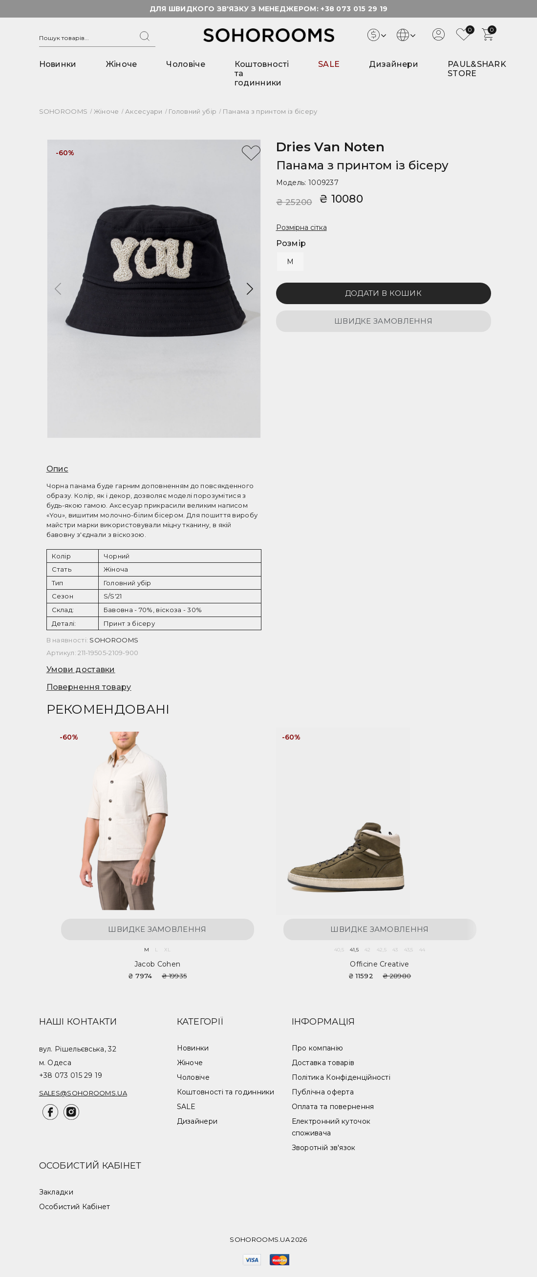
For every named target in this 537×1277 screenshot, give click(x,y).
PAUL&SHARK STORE (477, 69)
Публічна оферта (323, 1092)
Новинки (58, 64)
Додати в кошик (383, 293)
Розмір (291, 243)
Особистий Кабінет (74, 1206)
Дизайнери (393, 64)
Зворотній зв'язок (324, 1147)
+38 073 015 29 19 (354, 8)
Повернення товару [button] (88, 687)
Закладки (56, 1192)
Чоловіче (185, 64)
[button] (250, 289)
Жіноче (121, 64)
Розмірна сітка (301, 227)
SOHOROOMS (113, 640)
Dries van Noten (330, 147)
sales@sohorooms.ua (83, 1093)
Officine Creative (379, 964)
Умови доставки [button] (80, 669)
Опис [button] (57, 469)
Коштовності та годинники (226, 1092)
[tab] (153, 469)
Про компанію (318, 1048)
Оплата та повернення (333, 1106)
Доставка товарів (323, 1062)
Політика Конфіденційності (341, 1077)
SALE (329, 64)
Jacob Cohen (157, 964)
